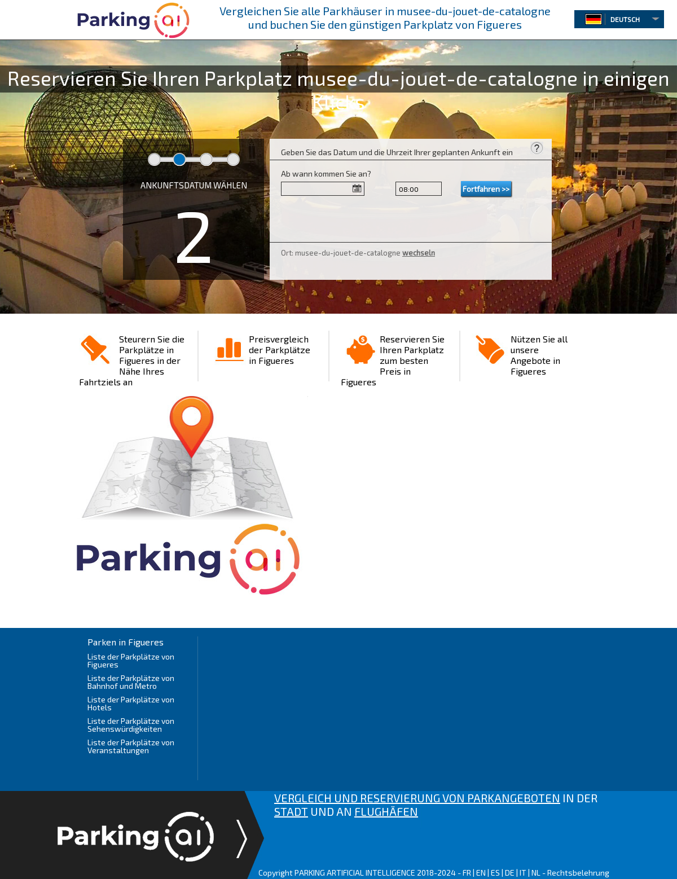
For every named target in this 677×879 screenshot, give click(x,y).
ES (495, 872)
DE (510, 872)
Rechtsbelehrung (578, 872)
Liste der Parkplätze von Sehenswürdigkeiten (130, 724)
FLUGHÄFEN (386, 811)
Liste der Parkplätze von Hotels (130, 703)
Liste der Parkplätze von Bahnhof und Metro (130, 682)
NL (535, 872)
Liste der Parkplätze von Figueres (130, 660)
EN (481, 872)
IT (523, 872)
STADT (291, 811)
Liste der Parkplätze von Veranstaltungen (130, 746)
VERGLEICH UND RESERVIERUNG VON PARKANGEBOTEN (417, 798)
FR (467, 872)
